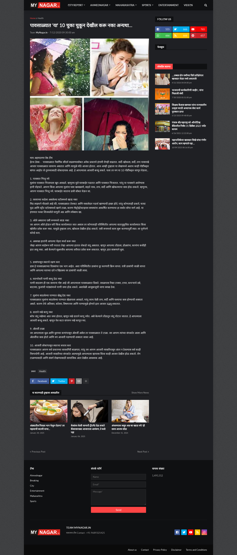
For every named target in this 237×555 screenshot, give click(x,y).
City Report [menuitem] (75, 5)
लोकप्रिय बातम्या (163, 66)
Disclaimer (176, 549)
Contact (145, 549)
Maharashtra (36, 496)
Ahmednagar (36, 475)
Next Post (142, 451)
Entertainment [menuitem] (169, 5)
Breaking (34, 480)
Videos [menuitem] (188, 5)
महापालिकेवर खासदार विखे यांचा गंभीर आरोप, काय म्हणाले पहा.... (189, 141)
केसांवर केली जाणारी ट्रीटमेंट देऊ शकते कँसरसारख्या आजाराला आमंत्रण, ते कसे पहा (88, 429)
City (32, 485)
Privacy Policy (160, 549)
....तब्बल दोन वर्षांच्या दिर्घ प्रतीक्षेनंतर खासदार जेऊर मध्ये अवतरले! (187, 77)
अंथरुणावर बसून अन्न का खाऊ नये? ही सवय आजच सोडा (128, 427)
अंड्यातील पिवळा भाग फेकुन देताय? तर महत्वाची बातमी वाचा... (47, 427)
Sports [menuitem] (146, 5)
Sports (33, 501)
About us (132, 549)
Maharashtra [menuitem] (125, 5)
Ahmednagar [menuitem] (99, 5)
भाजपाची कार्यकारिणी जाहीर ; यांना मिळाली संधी (187, 92)
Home (33, 18)
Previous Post (38, 451)
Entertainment (37, 490)
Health (41, 18)
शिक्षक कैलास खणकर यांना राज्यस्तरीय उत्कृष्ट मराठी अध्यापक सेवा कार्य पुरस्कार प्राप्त (189, 108)
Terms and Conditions (196, 549)
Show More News (140, 392)
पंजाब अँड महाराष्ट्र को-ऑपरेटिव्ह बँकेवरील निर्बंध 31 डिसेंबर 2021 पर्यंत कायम (189, 126)
